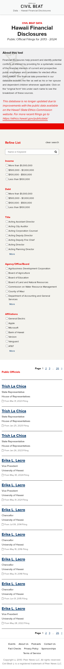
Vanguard (14, 341)
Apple (12, 323)
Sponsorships (48, 648)
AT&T (11, 346)
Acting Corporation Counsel (23, 230)
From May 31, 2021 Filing (15, 499)
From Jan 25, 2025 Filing (15, 425)
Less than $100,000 (19, 179)
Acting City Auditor (18, 226)
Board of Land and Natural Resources (28, 282)
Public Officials (11, 372)
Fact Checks (14, 648)
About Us (24, 644)
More (12, 254)
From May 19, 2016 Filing (15, 549)
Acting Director (16, 244)
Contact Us (50, 644)
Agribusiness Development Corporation (29, 268)
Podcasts (36, 644)
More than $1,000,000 (20, 165)
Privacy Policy (31, 648)
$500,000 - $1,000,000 (21, 170)
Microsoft (13, 327)
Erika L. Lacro (13, 460)
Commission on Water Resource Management (33, 286)
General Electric (17, 318)
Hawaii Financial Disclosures (36, 10)
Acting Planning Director (21, 249)
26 (57, 368)
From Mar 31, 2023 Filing (15, 401)
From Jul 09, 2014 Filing (14, 524)
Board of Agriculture (19, 273)
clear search (52, 142)
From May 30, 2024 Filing (15, 475)
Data (15, 10)
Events (12, 644)
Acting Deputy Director (21, 235)
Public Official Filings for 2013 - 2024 (32, 39)
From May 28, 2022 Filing (15, 623)
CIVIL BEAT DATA (32, 23)
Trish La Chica (14, 386)
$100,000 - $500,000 (20, 174)
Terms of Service (32, 653)
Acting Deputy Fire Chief (21, 240)
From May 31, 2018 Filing (15, 573)
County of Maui (16, 291)
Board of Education (19, 277)
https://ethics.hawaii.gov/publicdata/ (25, 118)
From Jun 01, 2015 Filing (14, 598)
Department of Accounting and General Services (29, 297)
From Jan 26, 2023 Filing (15, 450)
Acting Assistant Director (22, 221)
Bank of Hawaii (16, 332)
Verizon (13, 336)
